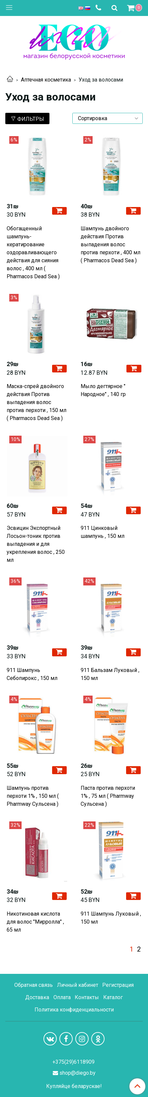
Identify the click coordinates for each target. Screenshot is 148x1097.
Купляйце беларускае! (74, 1086)
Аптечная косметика (46, 80)
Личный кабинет (77, 985)
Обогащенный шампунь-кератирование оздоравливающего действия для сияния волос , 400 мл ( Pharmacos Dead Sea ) (33, 252)
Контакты (87, 997)
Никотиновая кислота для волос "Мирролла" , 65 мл (35, 922)
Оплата (62, 997)
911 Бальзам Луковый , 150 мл (110, 674)
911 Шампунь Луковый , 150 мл (111, 918)
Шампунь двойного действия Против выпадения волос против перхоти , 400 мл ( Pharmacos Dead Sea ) (110, 244)
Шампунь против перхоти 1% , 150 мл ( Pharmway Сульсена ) (33, 796)
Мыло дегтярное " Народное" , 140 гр (103, 390)
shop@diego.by (77, 1073)
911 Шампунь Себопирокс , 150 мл (32, 674)
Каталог (113, 997)
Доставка (37, 997)
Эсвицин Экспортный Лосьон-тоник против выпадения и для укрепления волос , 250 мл (36, 544)
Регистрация (118, 985)
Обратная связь (33, 985)
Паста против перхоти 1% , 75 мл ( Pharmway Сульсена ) (108, 796)
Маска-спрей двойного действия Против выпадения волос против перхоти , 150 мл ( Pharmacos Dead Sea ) (36, 402)
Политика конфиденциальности (74, 1009)
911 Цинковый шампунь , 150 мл (102, 532)
